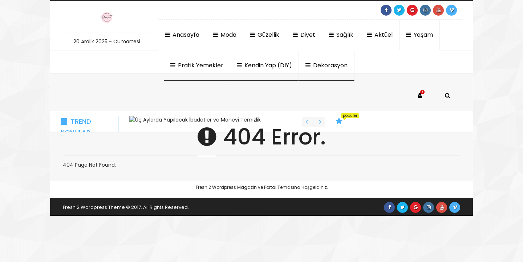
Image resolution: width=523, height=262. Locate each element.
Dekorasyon (326, 65)
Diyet (304, 35)
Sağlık (341, 35)
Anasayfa (182, 35)
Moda (224, 35)
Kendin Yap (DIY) (264, 65)
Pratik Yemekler (196, 65)
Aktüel (380, 35)
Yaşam (419, 35)
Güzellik (264, 35)
